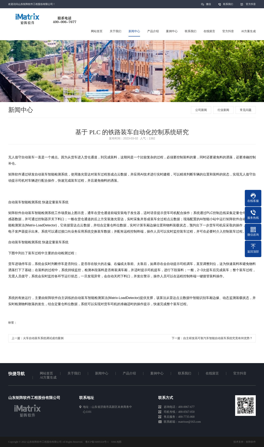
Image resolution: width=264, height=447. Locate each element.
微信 (208, 5)
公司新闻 (201, 110)
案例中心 (157, 373)
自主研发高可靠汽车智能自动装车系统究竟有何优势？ (217, 338)
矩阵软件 (251, 441)
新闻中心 (101, 373)
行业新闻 (223, 110)
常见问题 (245, 110)
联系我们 (228, 4)
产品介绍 (129, 373)
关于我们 (74, 373)
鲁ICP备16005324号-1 (97, 441)
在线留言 (212, 373)
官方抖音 (251, 4)
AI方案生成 (48, 377)
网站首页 (46, 373)
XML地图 (116, 441)
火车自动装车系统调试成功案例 (43, 338)
